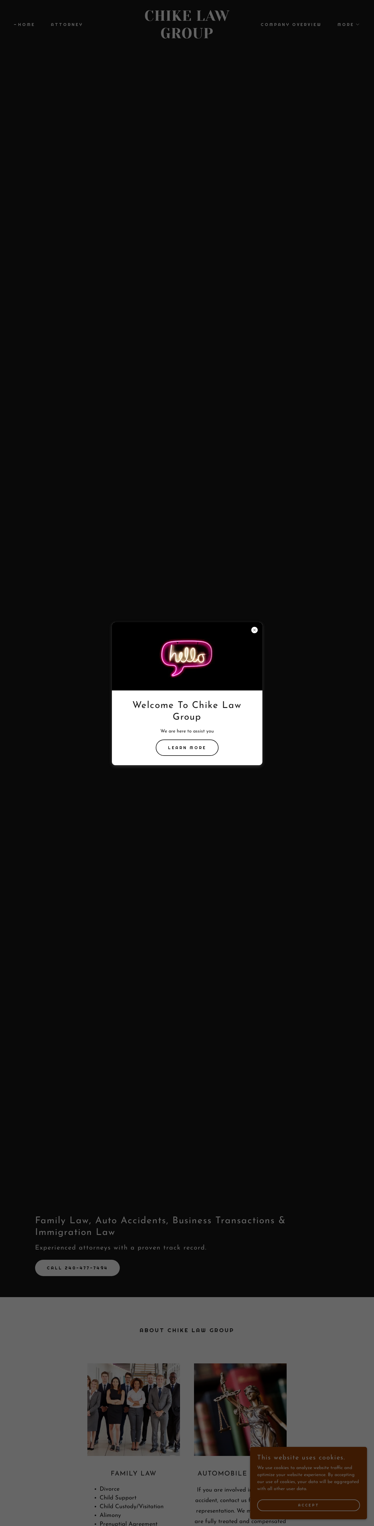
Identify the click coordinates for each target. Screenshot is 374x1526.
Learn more (187, 747)
